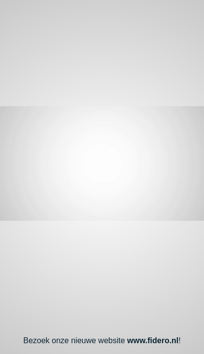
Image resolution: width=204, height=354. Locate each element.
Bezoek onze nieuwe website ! (102, 340)
